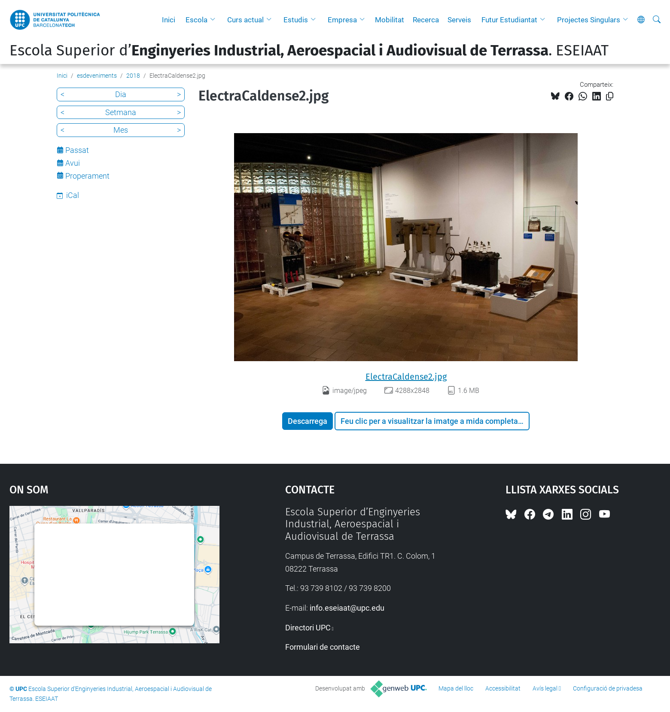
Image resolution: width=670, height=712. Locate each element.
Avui (72, 162)
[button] (215, 19)
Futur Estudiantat (509, 19)
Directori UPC (308, 627)
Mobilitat (389, 19)
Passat (77, 150)
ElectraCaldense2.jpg (406, 376)
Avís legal (545, 688)
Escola (196, 19)
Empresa (342, 19)
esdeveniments (97, 75)
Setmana (120, 112)
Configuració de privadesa (608, 688)
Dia (120, 94)
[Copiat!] (609, 96)
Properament (87, 175)
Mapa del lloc (456, 688)
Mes (120, 129)
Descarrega (307, 421)
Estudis (295, 19)
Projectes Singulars (588, 19)
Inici (168, 19)
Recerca (426, 19)
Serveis (459, 19)
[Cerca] (657, 19)
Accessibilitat (503, 688)
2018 (133, 75)
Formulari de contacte (322, 646)
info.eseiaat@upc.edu (347, 607)
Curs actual (245, 19)
